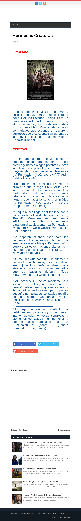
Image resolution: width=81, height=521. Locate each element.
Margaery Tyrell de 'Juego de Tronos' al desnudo (42, 495)
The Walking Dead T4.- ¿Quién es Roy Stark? (40, 482)
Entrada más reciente (19, 430)
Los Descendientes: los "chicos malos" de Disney (42, 442)
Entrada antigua (64, 430)
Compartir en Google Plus (25, 351)
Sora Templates (64, 518)
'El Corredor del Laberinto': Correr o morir (39, 469)
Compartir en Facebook (24, 344)
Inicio (42, 430)
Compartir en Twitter (48, 344)
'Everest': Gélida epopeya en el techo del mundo (42, 455)
